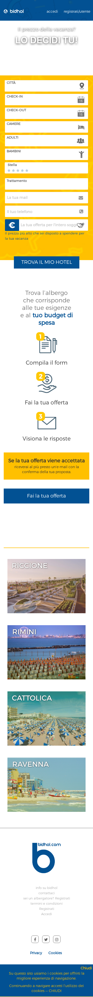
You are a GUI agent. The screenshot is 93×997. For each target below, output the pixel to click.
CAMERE (13, 124)
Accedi (46, 914)
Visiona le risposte (47, 438)
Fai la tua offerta (46, 402)
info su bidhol (47, 888)
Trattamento (17, 181)
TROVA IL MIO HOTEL (46, 262)
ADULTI (12, 137)
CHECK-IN (15, 96)
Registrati (46, 909)
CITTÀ (11, 83)
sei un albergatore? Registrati (46, 898)
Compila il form (46, 362)
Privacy (36, 953)
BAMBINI (14, 151)
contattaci (46, 893)
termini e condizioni (46, 903)
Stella (12, 165)
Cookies (55, 953)
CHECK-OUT (16, 110)
